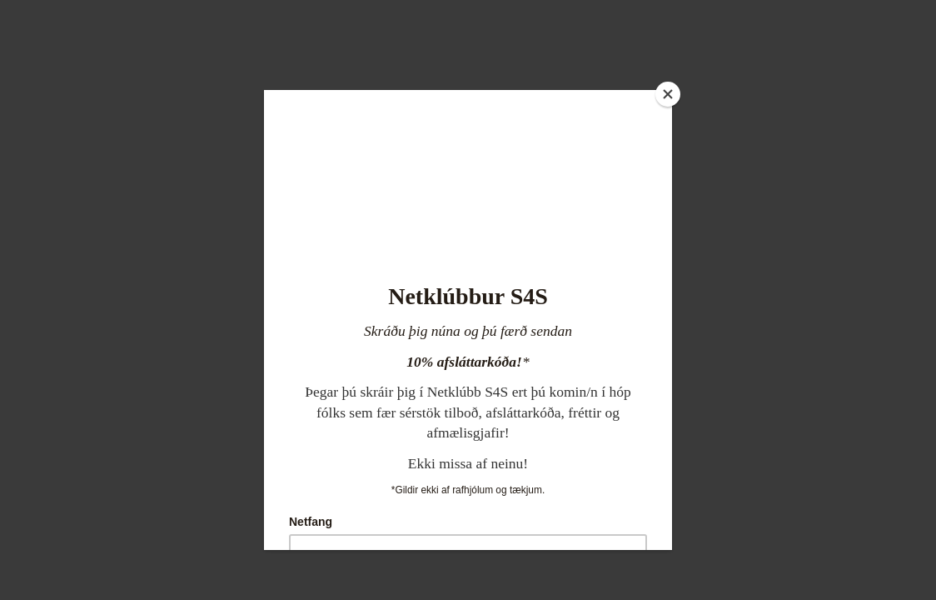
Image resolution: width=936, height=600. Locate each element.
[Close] (667, 94)
